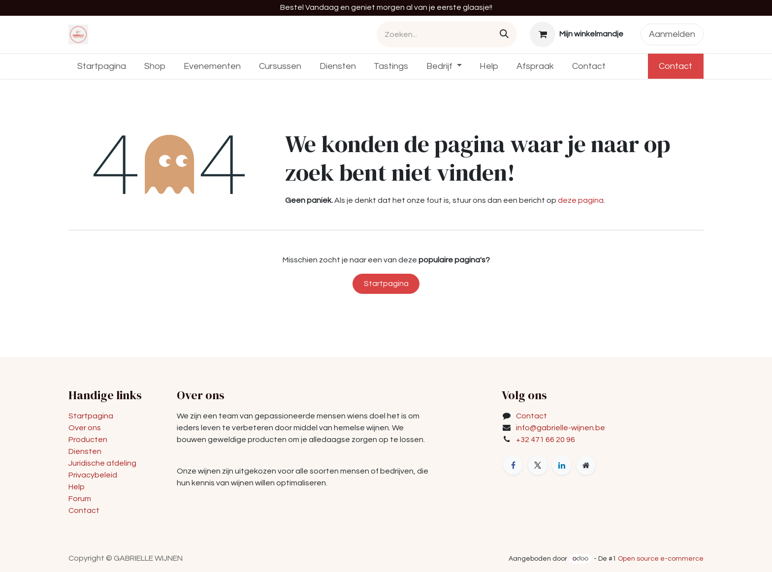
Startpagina (386, 283)
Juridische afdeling (102, 463)
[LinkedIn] (562, 465)
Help (76, 487)
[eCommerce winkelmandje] (577, 34)
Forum (79, 499)
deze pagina (581, 200)
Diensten (84, 451)
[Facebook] (513, 465)
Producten (87, 440)
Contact (675, 66)
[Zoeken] (504, 34)
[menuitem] (101, 66)
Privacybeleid (92, 475)
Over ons (84, 428)
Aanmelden (672, 34)
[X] (537, 465)
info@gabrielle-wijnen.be (560, 428)
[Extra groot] (586, 465)
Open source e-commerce (661, 558)
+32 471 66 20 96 (545, 440)
